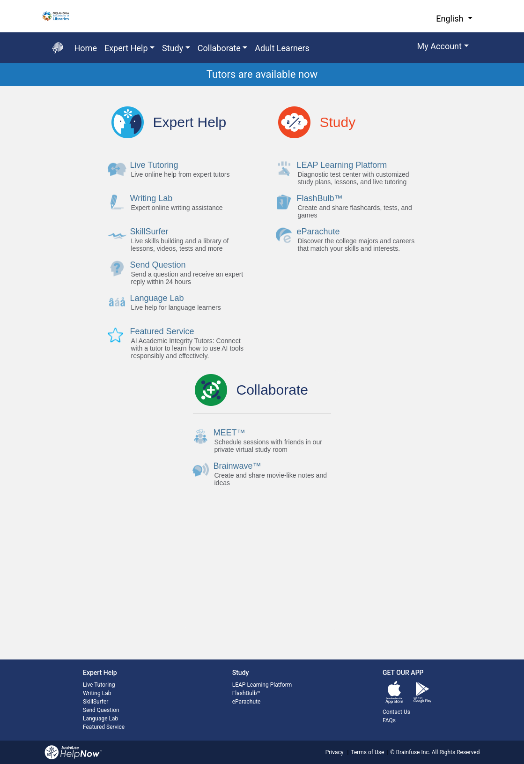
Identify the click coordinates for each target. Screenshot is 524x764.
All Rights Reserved (455, 752)
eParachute (246, 701)
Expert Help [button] (126, 48)
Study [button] (172, 48)
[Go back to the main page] (57, 47)
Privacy (334, 752)
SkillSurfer (95, 701)
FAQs (389, 720)
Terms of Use (367, 752)
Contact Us (396, 712)
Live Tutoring (99, 685)
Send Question (101, 710)
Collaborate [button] (219, 48)
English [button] (450, 18)
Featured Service (104, 727)
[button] (442, 48)
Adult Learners (282, 48)
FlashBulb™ (246, 693)
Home (85, 48)
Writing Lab (97, 693)
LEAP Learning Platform (262, 685)
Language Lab (100, 718)
